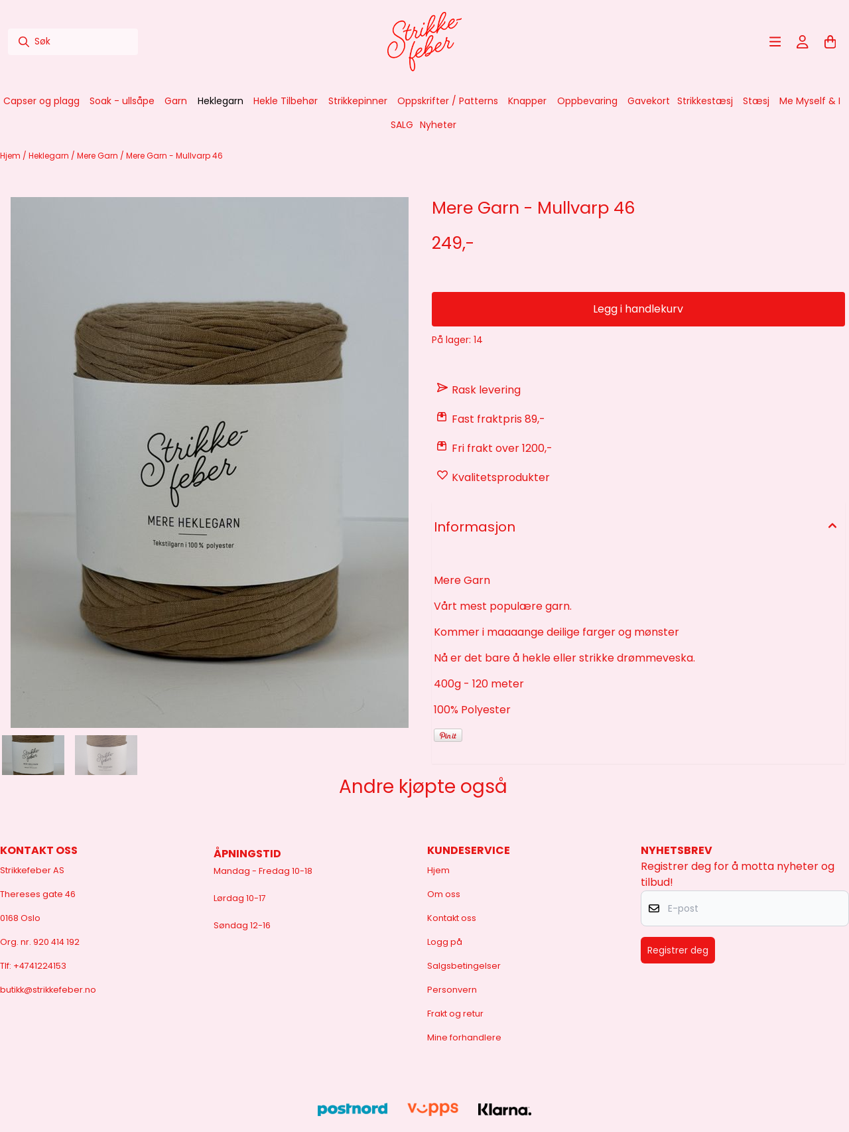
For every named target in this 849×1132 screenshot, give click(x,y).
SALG (402, 124)
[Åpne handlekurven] (830, 42)
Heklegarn (50, 155)
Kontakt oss (451, 918)
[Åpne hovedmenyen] (775, 42)
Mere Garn (98, 155)
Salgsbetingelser (464, 965)
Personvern (452, 989)
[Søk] (73, 42)
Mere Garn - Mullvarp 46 (174, 155)
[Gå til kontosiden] (802, 42)
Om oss (443, 894)
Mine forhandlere (464, 1037)
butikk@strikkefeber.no (48, 989)
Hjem (11, 155)
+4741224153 (39, 965)
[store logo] (424, 42)
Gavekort (648, 100)
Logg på (444, 942)
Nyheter (438, 124)
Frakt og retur (455, 1013)
